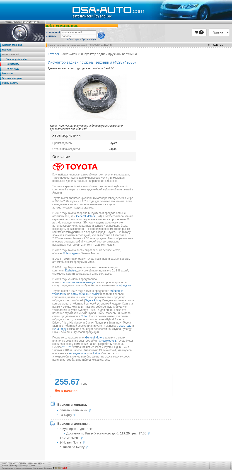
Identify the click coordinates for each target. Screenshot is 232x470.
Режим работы (10, 83)
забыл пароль (74, 39)
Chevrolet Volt (107, 340)
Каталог (53, 54)
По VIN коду (10, 68)
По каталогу (10, 64)
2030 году (60, 329)
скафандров (123, 285)
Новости (7, 49)
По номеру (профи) (14, 59)
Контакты (7, 73)
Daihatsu (70, 270)
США (84, 316)
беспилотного (70, 282)
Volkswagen (70, 253)
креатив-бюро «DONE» (25, 465)
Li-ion (96, 353)
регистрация (89, 39)
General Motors (85, 216)
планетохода (88, 282)
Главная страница (12, 45)
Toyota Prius (92, 300)
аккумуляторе (77, 353)
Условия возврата (12, 78)
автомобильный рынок (85, 294)
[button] (199, 32)
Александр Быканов (42, 468)
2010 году (125, 325)
